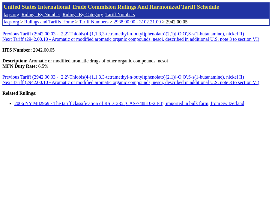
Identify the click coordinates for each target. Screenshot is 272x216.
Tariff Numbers (120, 14)
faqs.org (11, 14)
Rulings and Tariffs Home (49, 21)
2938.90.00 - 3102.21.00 (137, 21)
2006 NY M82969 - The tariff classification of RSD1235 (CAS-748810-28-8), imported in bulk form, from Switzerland (129, 103)
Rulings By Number (41, 14)
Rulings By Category (83, 14)
